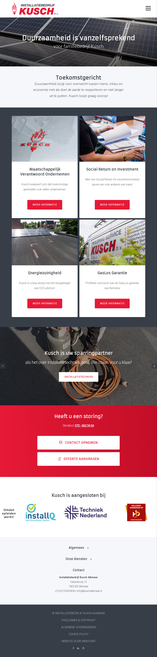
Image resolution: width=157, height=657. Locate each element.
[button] (154, 366)
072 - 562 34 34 (84, 425)
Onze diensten (76, 559)
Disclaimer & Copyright (78, 620)
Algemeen (76, 548)
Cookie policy (78, 634)
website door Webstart (79, 641)
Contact (78, 570)
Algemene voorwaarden (78, 627)
